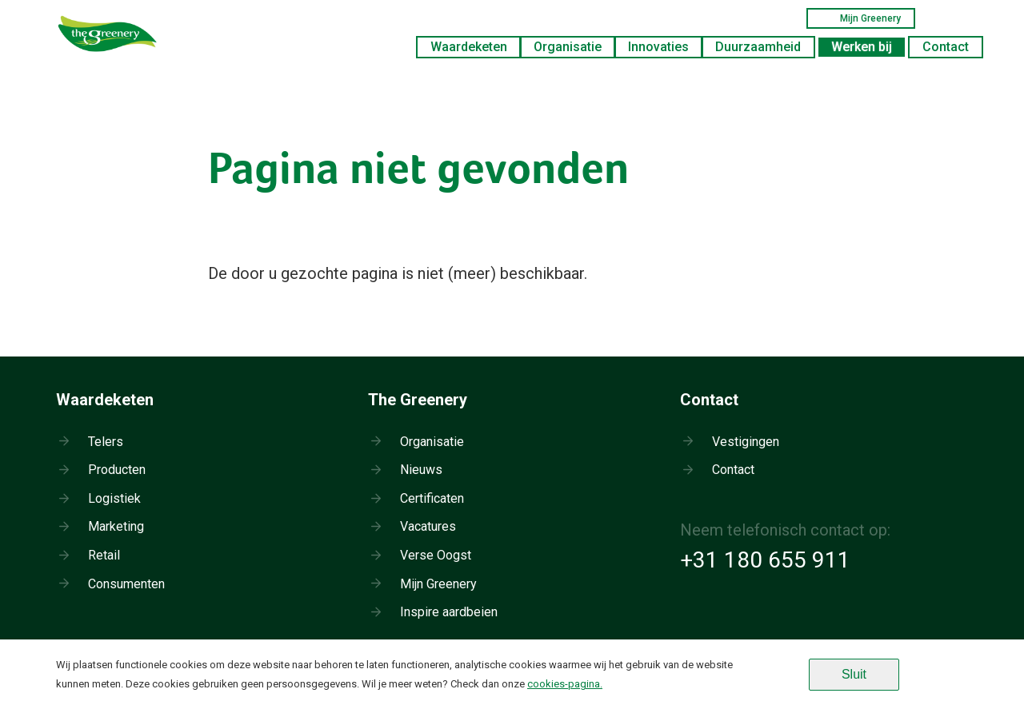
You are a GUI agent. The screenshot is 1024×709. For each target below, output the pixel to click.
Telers (105, 441)
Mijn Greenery (861, 18)
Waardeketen (468, 46)
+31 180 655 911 (765, 560)
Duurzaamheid (758, 46)
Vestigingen (745, 441)
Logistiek (114, 498)
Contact (945, 46)
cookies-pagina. (564, 684)
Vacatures (428, 526)
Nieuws (421, 469)
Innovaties (658, 46)
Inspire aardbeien (449, 611)
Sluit (854, 674)
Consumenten (126, 583)
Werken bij (861, 46)
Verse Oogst (435, 555)
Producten (117, 469)
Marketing (116, 526)
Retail (104, 555)
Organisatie (568, 46)
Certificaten (432, 498)
